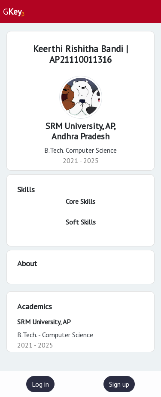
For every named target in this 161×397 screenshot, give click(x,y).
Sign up (119, 384)
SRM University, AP (44, 321)
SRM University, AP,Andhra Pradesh (81, 131)
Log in (40, 384)
